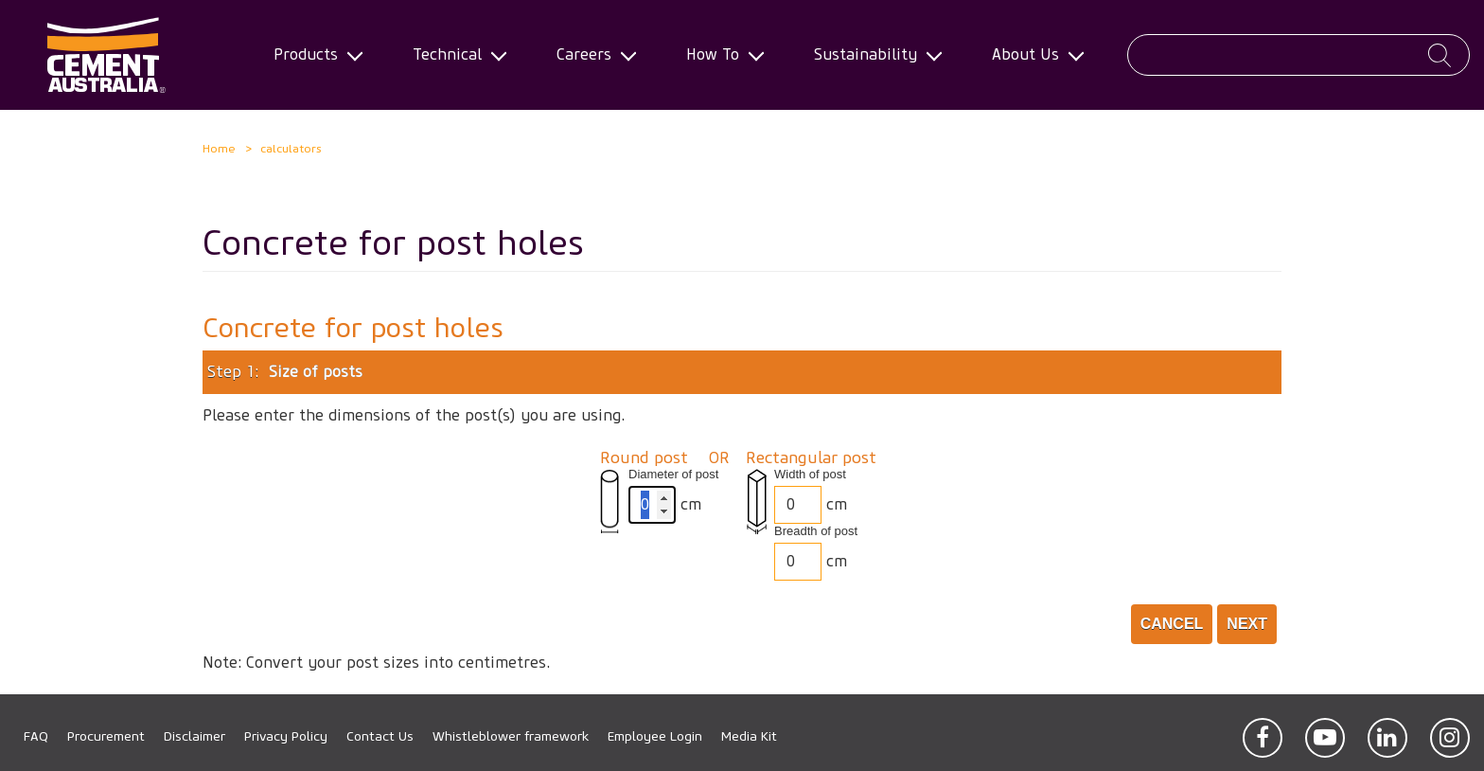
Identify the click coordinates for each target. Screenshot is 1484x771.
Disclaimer (194, 736)
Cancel (1172, 624)
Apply (1439, 55)
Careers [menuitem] (589, 55)
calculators (291, 148)
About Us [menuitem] (1031, 55)
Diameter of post (673, 474)
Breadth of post (815, 531)
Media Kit (749, 736)
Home (219, 148)
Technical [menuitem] (452, 55)
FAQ (36, 736)
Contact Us (380, 736)
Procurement (106, 736)
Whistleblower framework (511, 736)
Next (1247, 624)
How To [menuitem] (718, 55)
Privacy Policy (285, 736)
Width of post (810, 474)
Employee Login (655, 736)
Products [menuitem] (311, 55)
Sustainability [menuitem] (871, 55)
